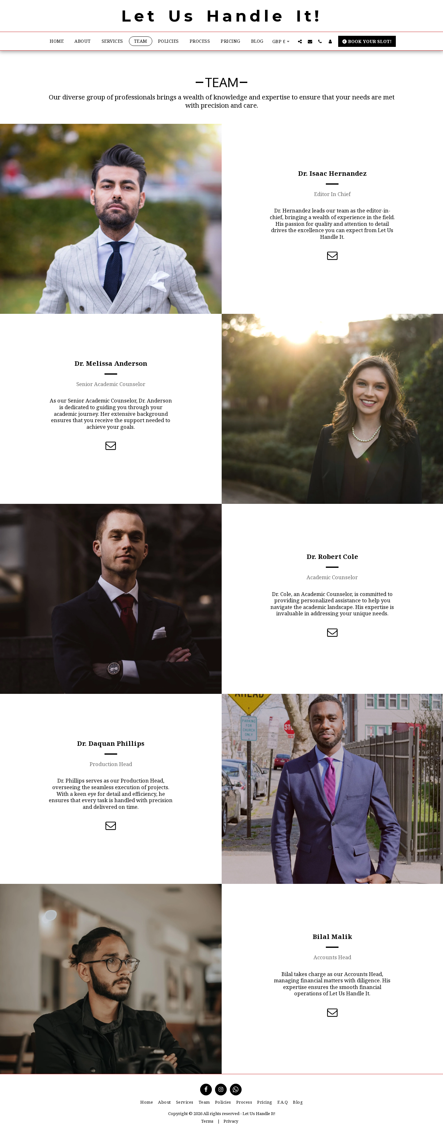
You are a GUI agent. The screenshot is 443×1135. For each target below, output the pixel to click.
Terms (207, 1121)
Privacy (231, 1121)
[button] (300, 41)
